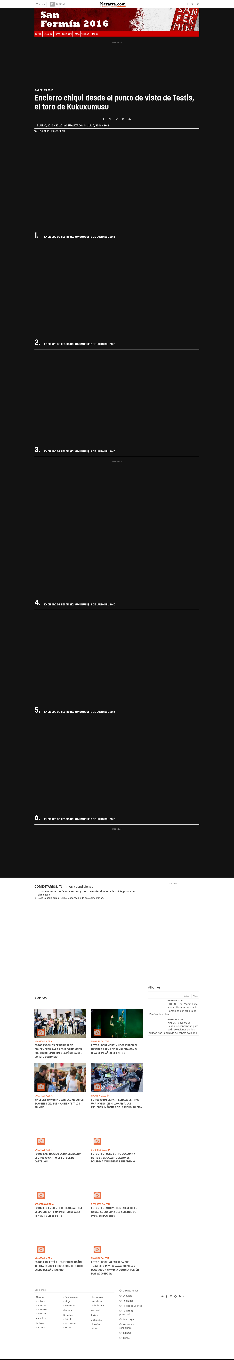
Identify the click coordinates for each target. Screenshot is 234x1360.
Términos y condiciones (76, 887)
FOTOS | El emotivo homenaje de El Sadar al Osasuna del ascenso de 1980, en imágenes (114, 1212)
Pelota (68, 1328)
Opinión (40, 1324)
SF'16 (38, 33)
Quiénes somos (130, 1291)
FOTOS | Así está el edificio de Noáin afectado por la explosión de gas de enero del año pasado (58, 1267)
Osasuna (68, 1311)
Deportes (68, 1315)
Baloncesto (70, 1324)
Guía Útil (67, 33)
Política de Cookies (132, 1306)
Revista (94, 1315)
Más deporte (98, 1306)
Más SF (95, 33)
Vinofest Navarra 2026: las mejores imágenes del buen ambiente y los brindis (59, 1104)
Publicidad (128, 1301)
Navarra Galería (175, 1001)
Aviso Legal (128, 1320)
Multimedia (96, 1320)
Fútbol (68, 1320)
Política (41, 1302)
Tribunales (43, 1310)
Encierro (48, 33)
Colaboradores (71, 1298)
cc (184, 1297)
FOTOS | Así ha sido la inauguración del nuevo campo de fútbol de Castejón (57, 1158)
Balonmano (97, 1298)
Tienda (126, 1338)
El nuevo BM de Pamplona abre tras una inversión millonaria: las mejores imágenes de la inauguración (116, 1104)
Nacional (94, 1311)
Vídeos (85, 33)
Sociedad (42, 1314)
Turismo (127, 1333)
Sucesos (42, 1306)
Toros (57, 33)
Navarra (40, 1298)
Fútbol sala (97, 1302)
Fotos (76, 33)
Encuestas (70, 1306)
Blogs (67, 1302)
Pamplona (41, 1319)
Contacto (127, 1296)
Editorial (41, 1328)
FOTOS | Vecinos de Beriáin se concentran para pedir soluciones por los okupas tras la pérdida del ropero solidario (173, 1028)
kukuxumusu (58, 131)
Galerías (41, 998)
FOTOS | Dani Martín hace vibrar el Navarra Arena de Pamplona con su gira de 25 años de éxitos (114, 1050)
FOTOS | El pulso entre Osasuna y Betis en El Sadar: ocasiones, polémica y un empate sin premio (113, 1158)
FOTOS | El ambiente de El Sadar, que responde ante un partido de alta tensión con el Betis (58, 1212)
